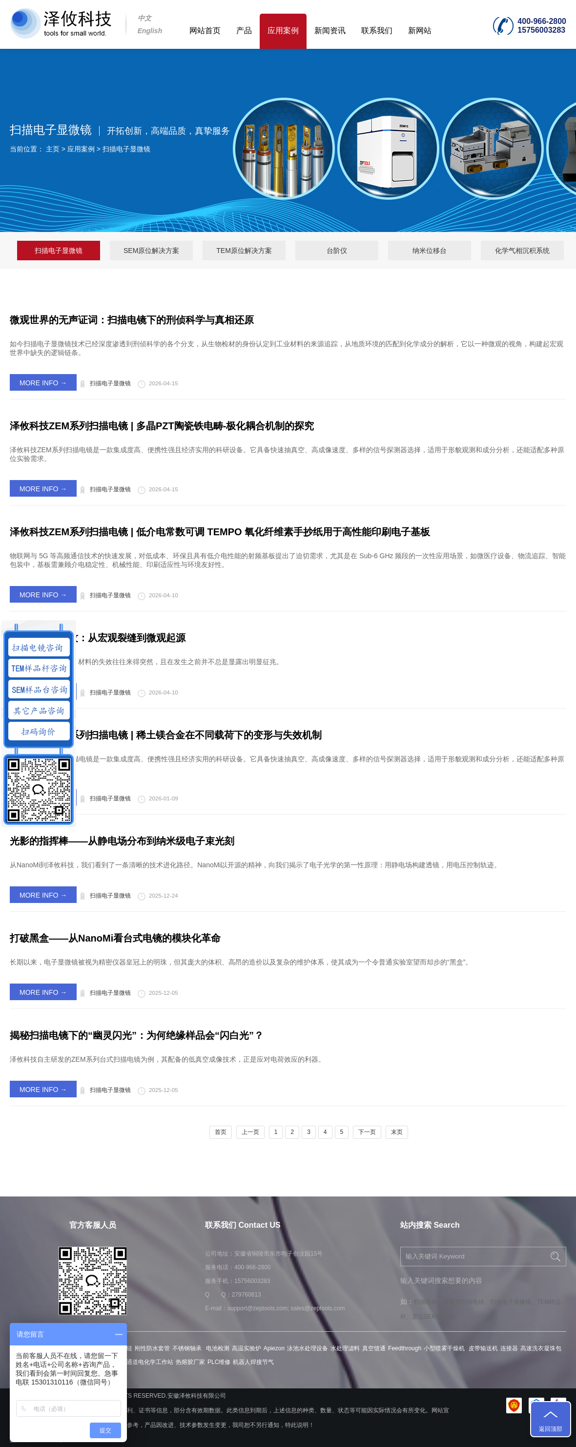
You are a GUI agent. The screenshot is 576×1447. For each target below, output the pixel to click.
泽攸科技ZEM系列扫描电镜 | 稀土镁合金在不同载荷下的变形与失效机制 (166, 735)
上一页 (250, 1132)
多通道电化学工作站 (147, 1362)
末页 (397, 1132)
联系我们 (376, 30)
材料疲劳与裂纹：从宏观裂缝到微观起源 (97, 637)
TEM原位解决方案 (244, 250)
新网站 (420, 30)
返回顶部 (550, 1429)
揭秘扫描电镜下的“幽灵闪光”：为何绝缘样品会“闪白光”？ (137, 1035)
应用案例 (283, 30)
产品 (244, 30)
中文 (144, 18)
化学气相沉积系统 (522, 250)
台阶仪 (337, 250)
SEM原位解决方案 (151, 250)
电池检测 (217, 1348)
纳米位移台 (429, 250)
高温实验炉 (246, 1348)
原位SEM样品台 (433, 1316)
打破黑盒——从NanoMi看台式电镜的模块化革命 (115, 938)
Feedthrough (404, 1348)
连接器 (509, 1348)
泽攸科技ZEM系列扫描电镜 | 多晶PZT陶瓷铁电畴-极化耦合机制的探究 (162, 425)
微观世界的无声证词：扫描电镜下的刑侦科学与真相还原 (132, 320)
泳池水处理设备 (307, 1348)
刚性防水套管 (152, 1348)
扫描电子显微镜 (126, 149)
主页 (53, 149)
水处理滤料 (345, 1348)
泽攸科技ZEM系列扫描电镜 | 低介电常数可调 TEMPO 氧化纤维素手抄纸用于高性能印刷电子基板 (220, 531)
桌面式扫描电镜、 (466, 1302)
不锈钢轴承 (187, 1348)
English (150, 31)
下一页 (367, 1132)
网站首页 (205, 30)
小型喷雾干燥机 (445, 1348)
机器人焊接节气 (253, 1362)
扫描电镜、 (428, 1302)
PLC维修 (218, 1362)
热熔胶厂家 (190, 1362)
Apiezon (274, 1348)
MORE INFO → (43, 383)
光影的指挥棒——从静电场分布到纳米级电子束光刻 (122, 841)
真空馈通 (374, 1348)
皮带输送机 (483, 1348)
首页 (220, 1132)
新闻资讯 (330, 30)
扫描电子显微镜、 (513, 1302)
